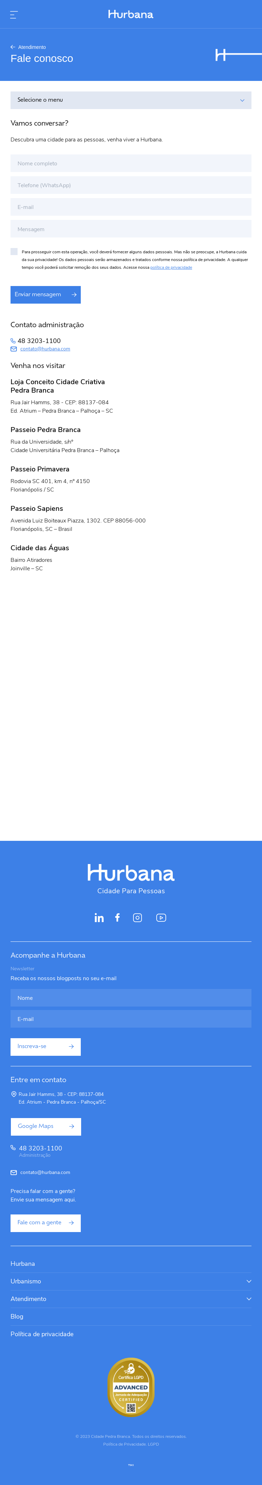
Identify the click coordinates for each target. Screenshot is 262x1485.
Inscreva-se (46, 1046)
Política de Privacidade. (125, 1444)
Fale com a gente (46, 1223)
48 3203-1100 (39, 341)
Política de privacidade (42, 1334)
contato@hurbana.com (45, 349)
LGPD (153, 1444)
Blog (17, 1316)
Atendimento (28, 47)
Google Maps (46, 1126)
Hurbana (23, 1263)
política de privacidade (171, 267)
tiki (131, 1465)
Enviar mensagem (46, 295)
